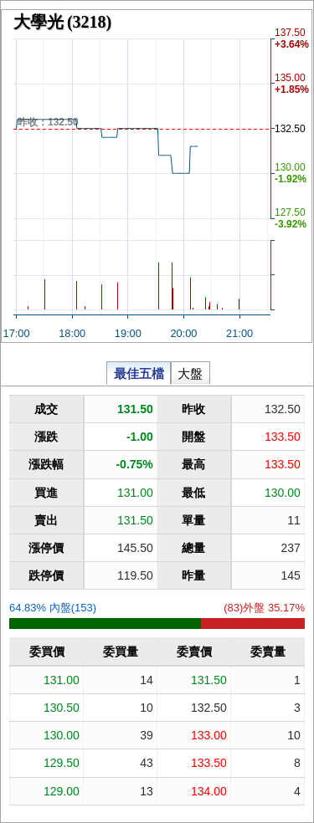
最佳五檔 (139, 372)
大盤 (190, 372)
